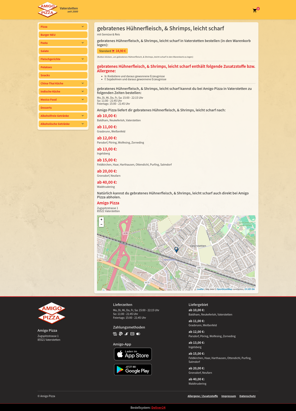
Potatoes (46, 67)
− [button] (101, 224)
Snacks (45, 75)
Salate (45, 51)
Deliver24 (158, 407)
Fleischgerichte (62, 59)
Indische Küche (62, 91)
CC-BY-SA (250, 289)
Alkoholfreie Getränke (62, 116)
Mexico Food (62, 99)
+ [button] (101, 219)
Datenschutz (247, 396)
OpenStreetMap (224, 289)
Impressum (228, 396)
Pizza (62, 26)
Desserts (46, 107)
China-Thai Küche (62, 83)
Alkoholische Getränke (62, 124)
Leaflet (200, 289)
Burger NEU (48, 35)
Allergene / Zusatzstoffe (203, 396)
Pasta (62, 43)
